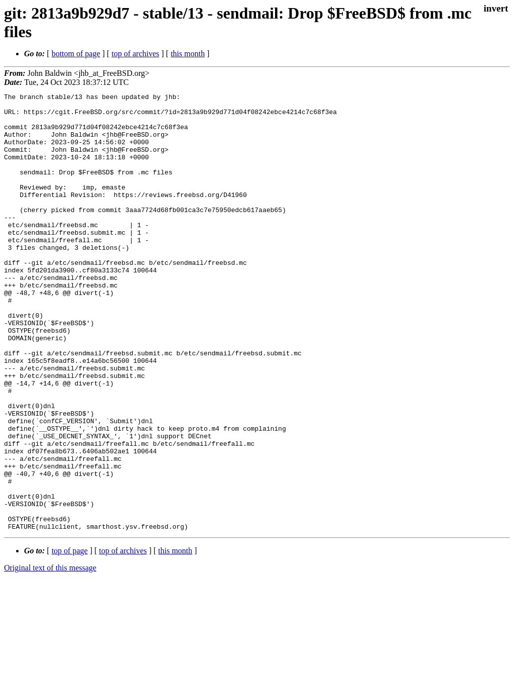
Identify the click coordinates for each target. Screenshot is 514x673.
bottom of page (76, 53)
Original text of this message (50, 655)
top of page (70, 638)
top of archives (135, 53)
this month (188, 53)
